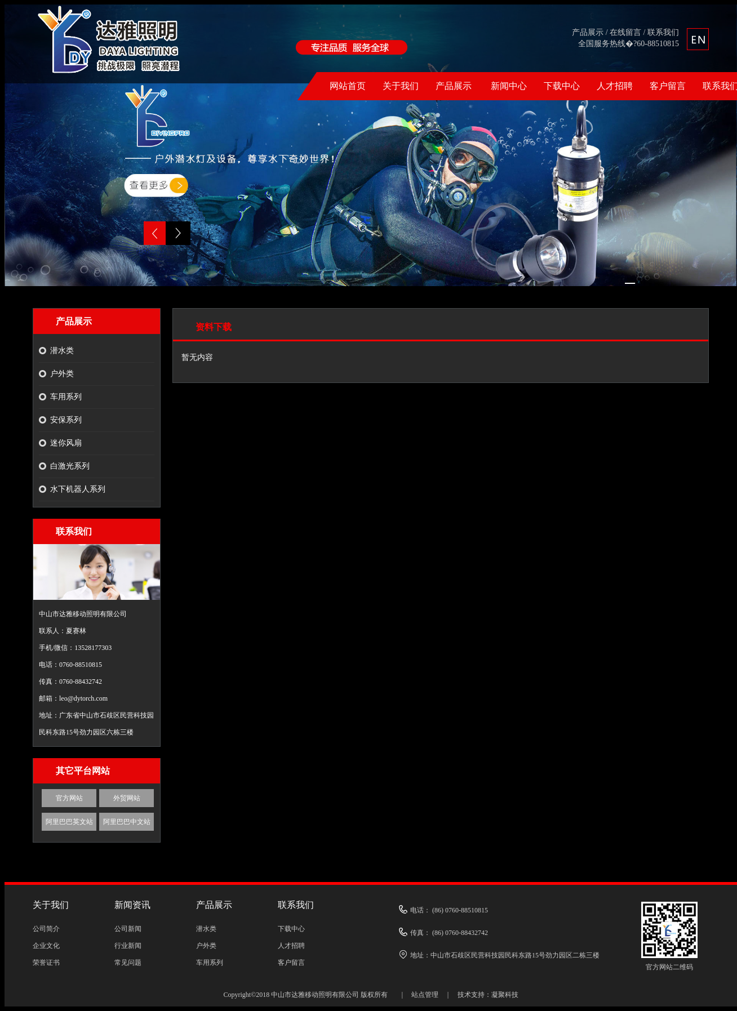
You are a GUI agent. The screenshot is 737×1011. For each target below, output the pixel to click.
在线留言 (625, 32)
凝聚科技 (504, 995)
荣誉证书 (46, 963)
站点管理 (424, 995)
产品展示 (587, 32)
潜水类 (62, 350)
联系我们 (663, 32)
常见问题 (127, 963)
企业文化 (46, 946)
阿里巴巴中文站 (126, 822)
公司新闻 (127, 929)
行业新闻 (127, 946)
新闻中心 (509, 86)
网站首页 (348, 86)
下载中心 (562, 86)
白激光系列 (70, 466)
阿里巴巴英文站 (69, 822)
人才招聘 (615, 86)
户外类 (62, 373)
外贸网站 (126, 798)
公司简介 (46, 929)
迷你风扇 (66, 443)
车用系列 (66, 397)
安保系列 (66, 420)
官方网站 (69, 798)
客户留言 (668, 86)
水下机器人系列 (77, 489)
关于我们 (401, 86)
